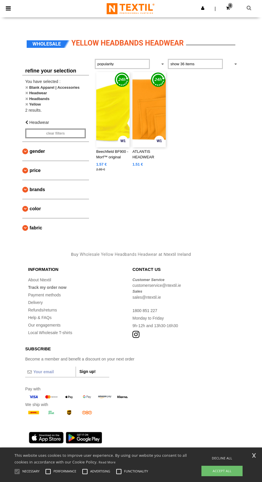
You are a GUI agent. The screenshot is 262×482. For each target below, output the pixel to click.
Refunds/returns (42, 310)
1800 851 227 (144, 310)
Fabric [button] (36, 227)
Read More (107, 462)
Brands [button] (37, 189)
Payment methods (44, 295)
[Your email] (50, 372)
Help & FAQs (40, 317)
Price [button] (35, 170)
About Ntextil (39, 280)
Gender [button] (37, 151)
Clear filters (55, 133)
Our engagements (44, 325)
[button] (202, 8)
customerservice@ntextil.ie (156, 285)
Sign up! (87, 371)
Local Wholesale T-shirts (50, 332)
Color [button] (35, 208)
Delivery (35, 302)
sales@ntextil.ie (146, 297)
